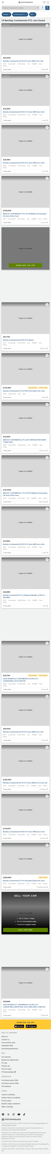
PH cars (4, 1063)
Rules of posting (7, 1107)
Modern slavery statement (11, 1104)
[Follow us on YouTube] (19, 1114)
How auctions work (8, 1042)
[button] (9, 14)
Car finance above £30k (10, 1083)
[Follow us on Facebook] (3, 1114)
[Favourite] (47, 25)
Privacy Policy (40, 1123)
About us (5, 1036)
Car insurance (6, 1086)
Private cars (6, 1066)
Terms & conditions (8, 1095)
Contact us (5, 1039)
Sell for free (25, 930)
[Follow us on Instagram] (13, 1114)
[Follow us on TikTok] (24, 1114)
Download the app (25, 265)
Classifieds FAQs (7, 1046)
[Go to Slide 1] (23, 52)
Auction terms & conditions (11, 1098)
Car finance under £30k (10, 1080)
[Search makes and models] (21, 8)
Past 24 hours (6, 1069)
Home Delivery (33, 387)
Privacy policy (6, 1101)
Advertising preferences (10, 1049)
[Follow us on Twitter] (8, 1114)
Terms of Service (7, 1125)
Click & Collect (43, 387)
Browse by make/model (10, 1060)
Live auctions (6, 1057)
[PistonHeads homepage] (25, 2)
